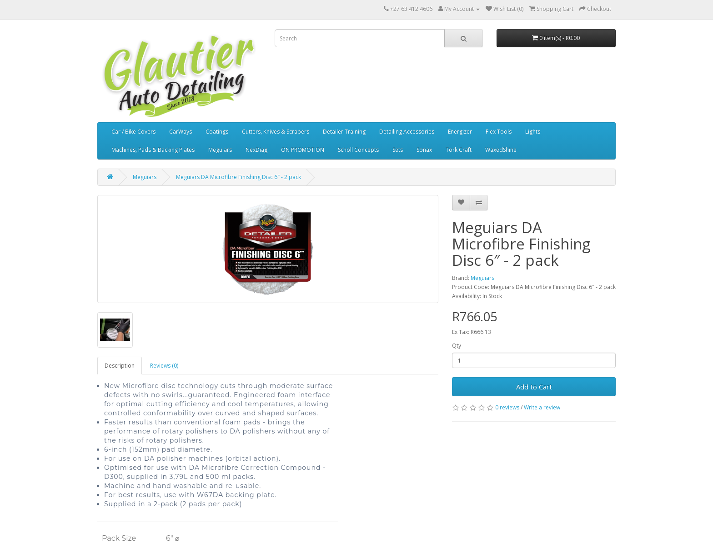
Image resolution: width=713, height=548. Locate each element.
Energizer (460, 131)
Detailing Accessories (406, 131)
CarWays (180, 131)
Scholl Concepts (358, 150)
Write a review (542, 407)
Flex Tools (499, 131)
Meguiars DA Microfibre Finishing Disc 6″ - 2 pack (238, 177)
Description (120, 365)
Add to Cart (534, 386)
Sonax (424, 150)
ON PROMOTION (302, 150)
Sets (397, 150)
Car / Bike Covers (133, 131)
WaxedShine (501, 150)
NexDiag (256, 150)
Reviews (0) (164, 365)
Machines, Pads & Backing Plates (153, 150)
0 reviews (507, 407)
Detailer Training (344, 131)
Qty (456, 345)
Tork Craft (459, 150)
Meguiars (220, 150)
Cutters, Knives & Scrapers (275, 131)
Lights (532, 131)
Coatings (217, 131)
